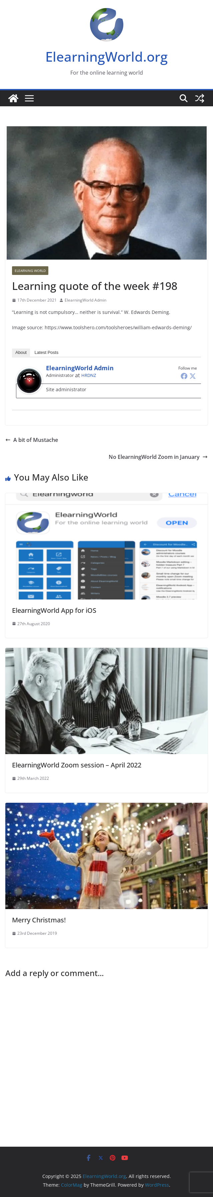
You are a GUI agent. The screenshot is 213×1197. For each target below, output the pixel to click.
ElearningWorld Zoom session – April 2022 (76, 764)
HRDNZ (88, 375)
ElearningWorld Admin (85, 300)
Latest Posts (47, 352)
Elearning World (30, 270)
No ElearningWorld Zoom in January (158, 457)
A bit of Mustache (31, 440)
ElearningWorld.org (106, 56)
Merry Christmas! (39, 919)
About (21, 352)
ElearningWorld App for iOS (54, 610)
